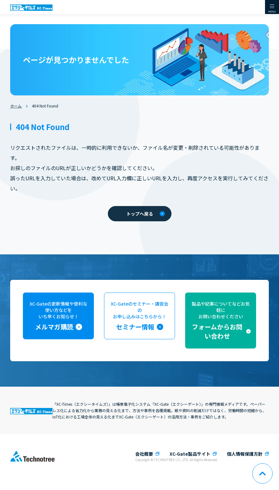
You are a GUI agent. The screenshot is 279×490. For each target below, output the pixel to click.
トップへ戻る (145, 213)
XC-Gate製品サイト (190, 454)
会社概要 (144, 454)
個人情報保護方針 (244, 454)
